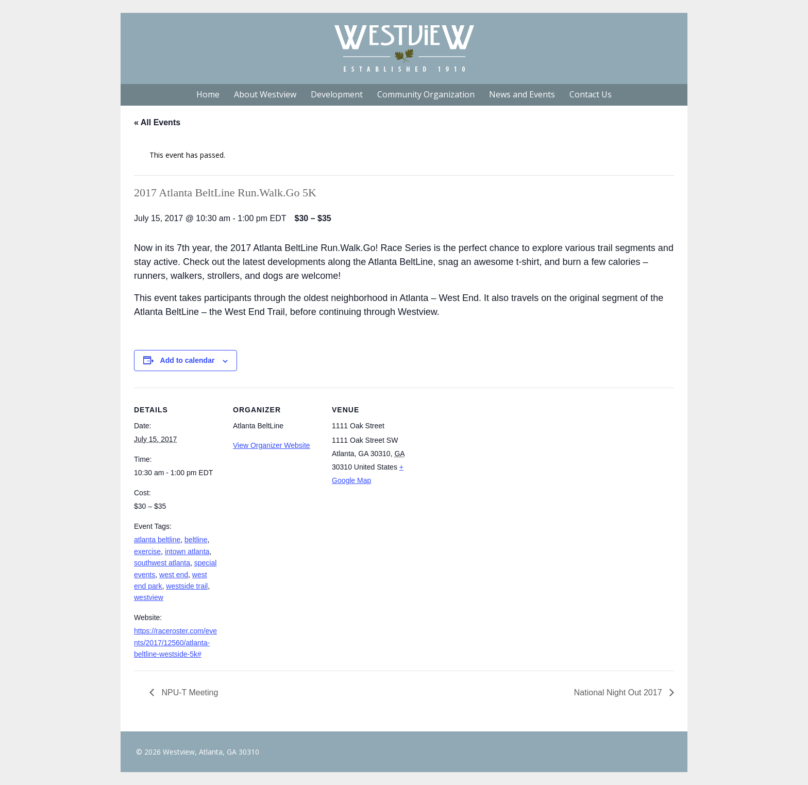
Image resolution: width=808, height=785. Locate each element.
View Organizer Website (271, 445)
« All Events (157, 122)
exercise (147, 551)
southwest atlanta (162, 563)
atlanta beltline (157, 540)
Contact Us (590, 94)
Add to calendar (187, 360)
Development (337, 94)
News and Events (522, 94)
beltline (195, 540)
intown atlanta (187, 551)
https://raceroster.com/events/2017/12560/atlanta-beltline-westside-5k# (175, 642)
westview (148, 597)
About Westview (265, 94)
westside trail (187, 586)
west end (173, 575)
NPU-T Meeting (188, 692)
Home (208, 94)
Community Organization (426, 94)
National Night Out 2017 (619, 692)
